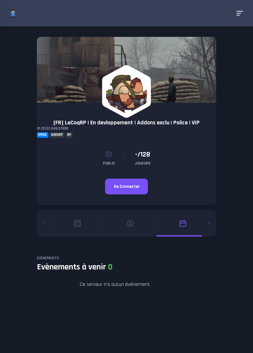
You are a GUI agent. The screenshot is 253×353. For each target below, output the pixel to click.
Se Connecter (127, 186)
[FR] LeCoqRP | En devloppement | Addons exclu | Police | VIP (126, 122)
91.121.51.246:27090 (52, 128)
